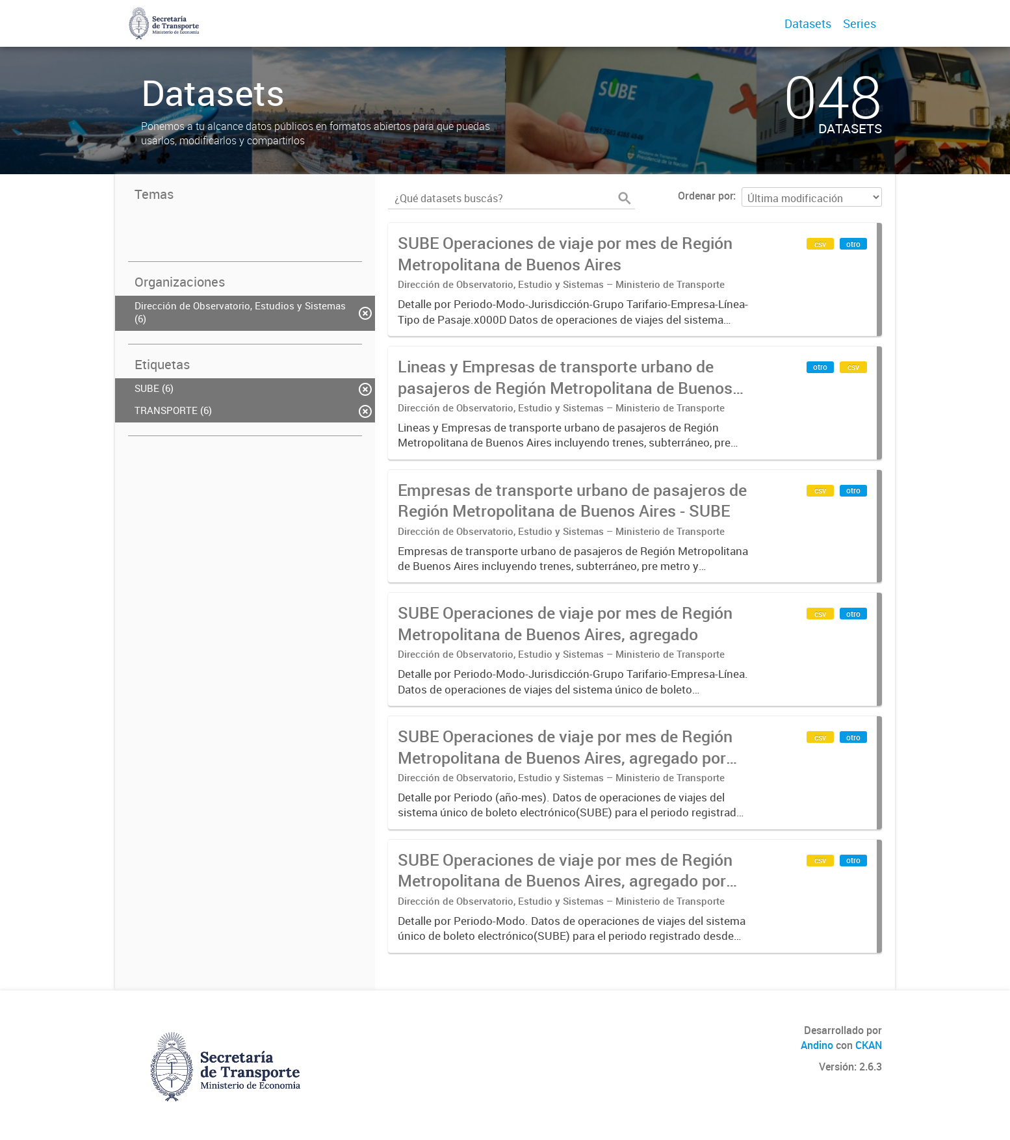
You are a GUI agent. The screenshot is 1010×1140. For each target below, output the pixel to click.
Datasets (807, 23)
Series (859, 23)
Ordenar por (705, 195)
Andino (817, 1045)
